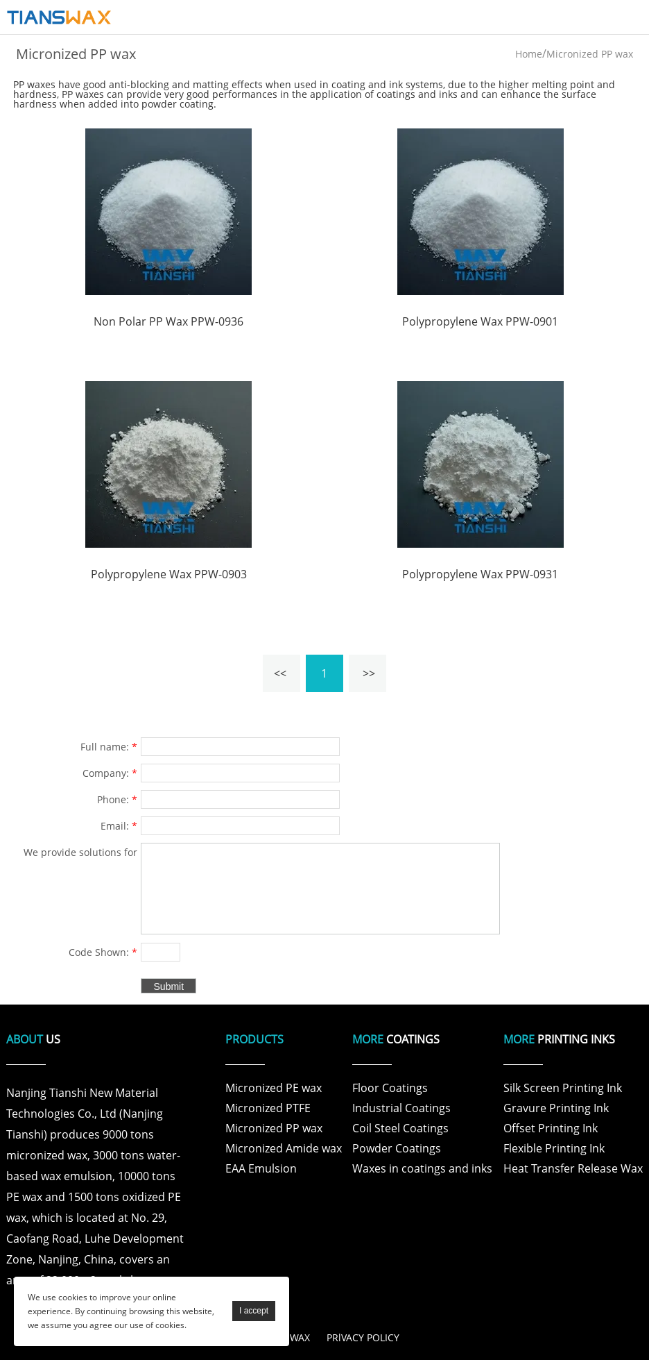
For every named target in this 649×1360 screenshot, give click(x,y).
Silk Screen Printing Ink (562, 1087)
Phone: (117, 799)
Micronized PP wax (589, 53)
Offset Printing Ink (550, 1128)
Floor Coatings (390, 1087)
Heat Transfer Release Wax (573, 1168)
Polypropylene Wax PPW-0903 (169, 574)
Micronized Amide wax (283, 1148)
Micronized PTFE (268, 1108)
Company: (110, 773)
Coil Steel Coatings (400, 1128)
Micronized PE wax (273, 1087)
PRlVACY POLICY (363, 1337)
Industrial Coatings (401, 1108)
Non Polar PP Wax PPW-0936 (168, 321)
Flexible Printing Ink (554, 1148)
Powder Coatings (396, 1148)
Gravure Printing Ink (556, 1108)
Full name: (108, 746)
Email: (119, 825)
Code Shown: (103, 952)
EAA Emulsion (261, 1168)
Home (528, 53)
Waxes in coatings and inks (422, 1168)
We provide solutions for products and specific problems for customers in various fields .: (75, 854)
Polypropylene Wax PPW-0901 (480, 321)
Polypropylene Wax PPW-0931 (480, 574)
